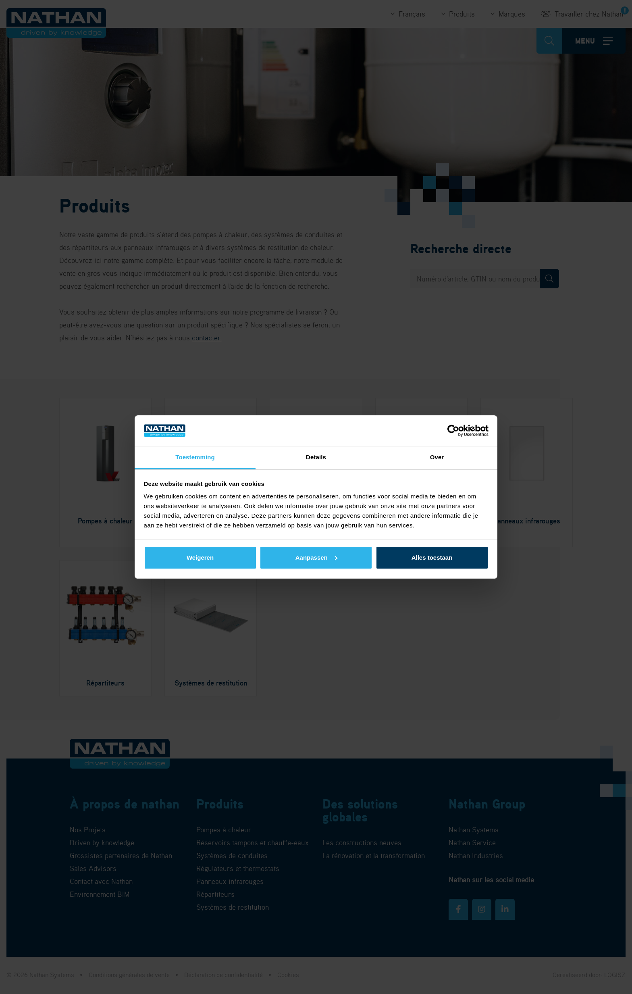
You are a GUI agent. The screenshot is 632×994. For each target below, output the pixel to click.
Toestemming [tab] (195, 457)
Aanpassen (316, 557)
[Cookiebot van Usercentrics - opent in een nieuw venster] (453, 431)
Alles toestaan (432, 557)
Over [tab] (437, 457)
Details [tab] (316, 457)
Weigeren (200, 557)
